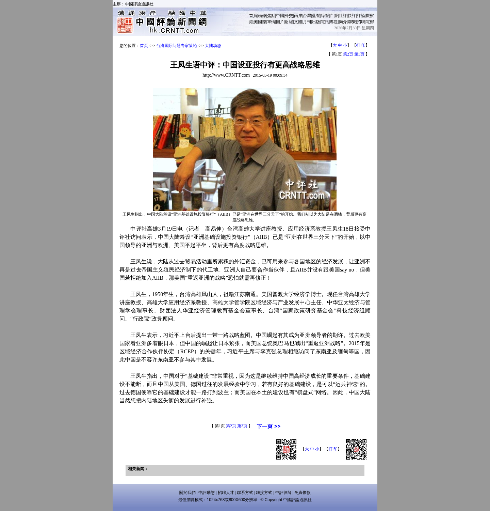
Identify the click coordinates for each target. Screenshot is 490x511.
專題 (334, 21)
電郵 (370, 21)
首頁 (253, 15)
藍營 (316, 15)
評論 (361, 15)
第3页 (359, 54)
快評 (352, 15)
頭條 (262, 15)
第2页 (348, 54)
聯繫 (352, 21)
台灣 (307, 15)
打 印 (360, 45)
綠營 (325, 15)
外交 (289, 15)
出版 (316, 21)
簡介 (343, 21)
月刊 (307, 21)
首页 (144, 45)
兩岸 (298, 15)
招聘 (361, 21)
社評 (343, 15)
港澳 (253, 21)
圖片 (280, 21)
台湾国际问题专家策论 (176, 45)
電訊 (325, 21)
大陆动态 (213, 45)
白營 (334, 15)
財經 (289, 21)
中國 (280, 15)
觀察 (370, 15)
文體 (298, 21)
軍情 (271, 21)
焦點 (271, 15)
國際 (262, 21)
